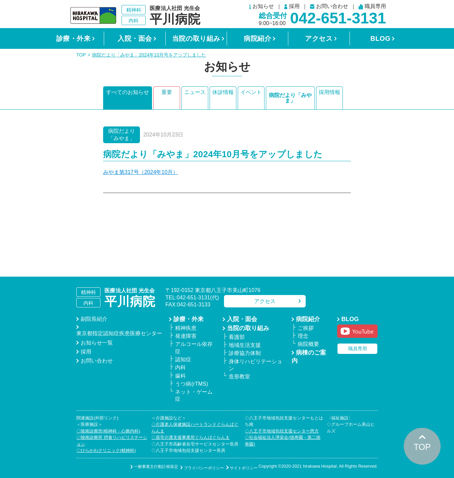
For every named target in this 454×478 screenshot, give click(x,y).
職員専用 (372, 6)
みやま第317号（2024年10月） (140, 172)
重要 (166, 95)
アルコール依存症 (194, 347)
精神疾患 (186, 328)
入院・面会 (135, 38)
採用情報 (329, 95)
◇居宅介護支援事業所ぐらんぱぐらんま (190, 437)
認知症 (183, 359)
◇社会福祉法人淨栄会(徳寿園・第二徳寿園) (282, 441)
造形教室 (239, 376)
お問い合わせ (329, 6)
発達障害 (186, 336)
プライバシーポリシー (191, 466)
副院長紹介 (94, 319)
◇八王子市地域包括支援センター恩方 (282, 431)
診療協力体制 (245, 353)
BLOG (380, 38)
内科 (180, 367)
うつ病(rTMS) (191, 384)
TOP (81, 55)
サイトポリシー (237, 466)
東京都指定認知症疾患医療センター (119, 333)
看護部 (237, 337)
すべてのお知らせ (127, 95)
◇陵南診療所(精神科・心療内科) (108, 431)
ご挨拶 (306, 328)
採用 (292, 6)
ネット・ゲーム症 (194, 395)
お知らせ (261, 6)
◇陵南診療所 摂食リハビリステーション (111, 441)
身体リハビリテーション (255, 365)
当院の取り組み (196, 38)
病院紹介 (257, 38)
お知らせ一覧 (97, 343)
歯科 (180, 376)
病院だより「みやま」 (290, 97)
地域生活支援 (245, 345)
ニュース (195, 95)
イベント (251, 95)
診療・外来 (73, 38)
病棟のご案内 (309, 356)
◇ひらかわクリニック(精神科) (106, 450)
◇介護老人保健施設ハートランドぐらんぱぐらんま (194, 428)
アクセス (318, 38)
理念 (303, 336)
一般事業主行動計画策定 (137, 466)
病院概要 (308, 344)
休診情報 (223, 95)
